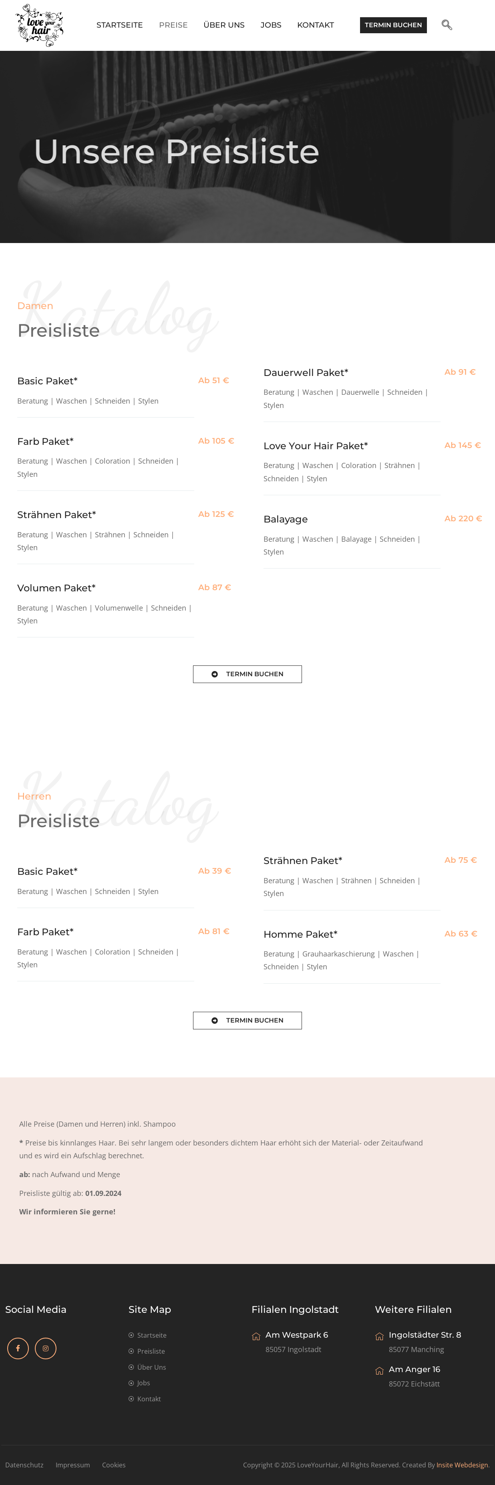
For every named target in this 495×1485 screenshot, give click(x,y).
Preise (173, 25)
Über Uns (224, 25)
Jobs (271, 25)
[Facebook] (18, 1348)
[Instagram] (45, 1348)
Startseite (119, 25)
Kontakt (316, 25)
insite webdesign (462, 1465)
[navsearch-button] (450, 25)
